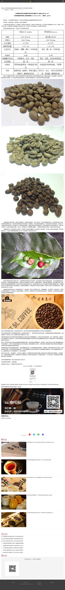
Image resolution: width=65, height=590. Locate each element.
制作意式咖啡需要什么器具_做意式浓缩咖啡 (13, 550)
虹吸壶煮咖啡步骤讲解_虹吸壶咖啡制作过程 (13, 538)
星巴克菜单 (50, 384)
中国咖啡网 (39, 584)
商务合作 (26, 582)
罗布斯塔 (12, 9)
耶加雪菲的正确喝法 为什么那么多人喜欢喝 (13, 552)
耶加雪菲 (8, 384)
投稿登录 (52, 582)
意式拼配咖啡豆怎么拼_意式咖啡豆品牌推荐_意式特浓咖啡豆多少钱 (40, 442)
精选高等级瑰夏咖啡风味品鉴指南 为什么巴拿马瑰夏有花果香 (39, 459)
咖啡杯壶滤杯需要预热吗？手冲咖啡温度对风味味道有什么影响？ (40, 495)
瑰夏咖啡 (17, 384)
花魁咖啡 (12, 384)
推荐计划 (39, 582)
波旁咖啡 (21, 384)
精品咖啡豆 (7, 9)
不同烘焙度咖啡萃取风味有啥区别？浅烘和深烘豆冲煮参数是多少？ (40, 512)
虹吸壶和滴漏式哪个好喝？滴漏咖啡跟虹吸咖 (13, 543)
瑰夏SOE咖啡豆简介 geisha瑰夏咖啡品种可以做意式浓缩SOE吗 (39, 477)
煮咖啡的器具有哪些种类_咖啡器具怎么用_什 (13, 545)
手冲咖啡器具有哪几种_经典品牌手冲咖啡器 (13, 547)
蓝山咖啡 (25, 384)
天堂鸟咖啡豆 (31, 384)
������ (23, 435)
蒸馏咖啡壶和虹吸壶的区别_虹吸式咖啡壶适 (13, 536)
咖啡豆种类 (56, 384)
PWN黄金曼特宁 (44, 384)
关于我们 (13, 582)
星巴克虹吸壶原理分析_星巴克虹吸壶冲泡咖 (13, 541)
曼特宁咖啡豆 (37, 384)
